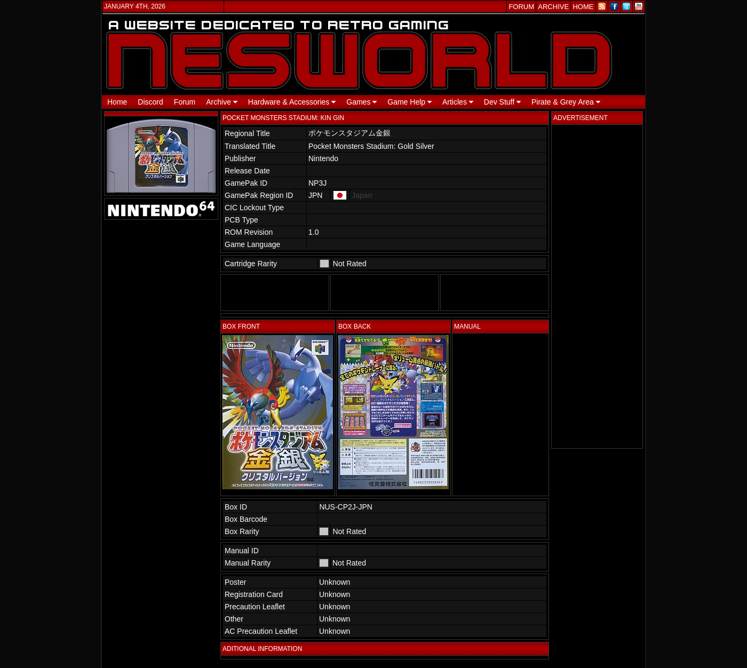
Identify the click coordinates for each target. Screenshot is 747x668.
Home (117, 102)
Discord (150, 102)
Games (361, 102)
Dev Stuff (502, 102)
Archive (221, 102)
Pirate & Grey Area (565, 102)
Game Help (409, 102)
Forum (184, 102)
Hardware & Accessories (292, 102)
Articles (457, 102)
